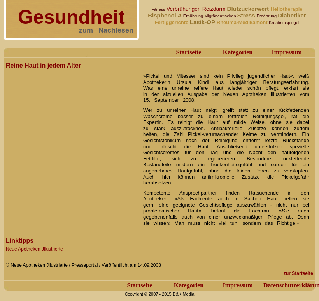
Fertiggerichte (172, 22)
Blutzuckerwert (249, 8)
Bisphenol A (165, 15)
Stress (247, 15)
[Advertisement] (73, 144)
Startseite (189, 52)
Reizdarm (214, 9)
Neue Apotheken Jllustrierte (34, 249)
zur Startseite (298, 273)
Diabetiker (292, 15)
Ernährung (193, 16)
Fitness (159, 9)
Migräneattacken (220, 16)
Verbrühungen (184, 9)
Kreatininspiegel (284, 22)
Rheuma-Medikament (243, 22)
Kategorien (237, 52)
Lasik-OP (203, 22)
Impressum (286, 52)
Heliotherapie (286, 9)
